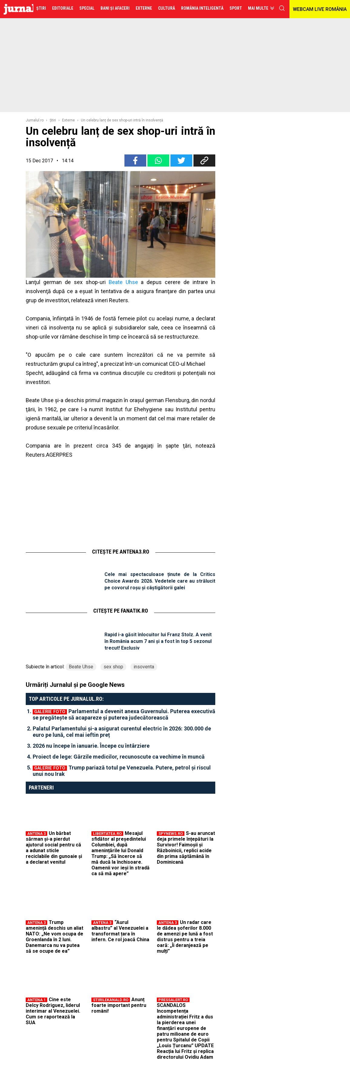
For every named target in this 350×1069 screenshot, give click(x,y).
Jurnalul (32, 9)
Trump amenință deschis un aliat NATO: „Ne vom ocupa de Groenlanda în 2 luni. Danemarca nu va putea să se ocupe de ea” (54, 936)
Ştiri (53, 120)
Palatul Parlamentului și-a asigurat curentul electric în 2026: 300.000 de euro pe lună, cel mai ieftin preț (122, 731)
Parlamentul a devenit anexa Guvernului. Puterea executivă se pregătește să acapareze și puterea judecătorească (124, 714)
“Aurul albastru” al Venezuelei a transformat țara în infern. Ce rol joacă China (120, 930)
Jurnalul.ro (35, 120)
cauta (281, 8)
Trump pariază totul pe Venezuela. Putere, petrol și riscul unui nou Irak (122, 770)
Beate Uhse (123, 282)
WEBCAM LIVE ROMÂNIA (320, 9)
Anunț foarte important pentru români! (118, 1005)
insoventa (144, 667)
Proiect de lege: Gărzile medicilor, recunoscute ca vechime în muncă (119, 756)
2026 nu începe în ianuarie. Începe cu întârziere (91, 746)
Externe (68, 120)
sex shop (113, 667)
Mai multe (258, 8)
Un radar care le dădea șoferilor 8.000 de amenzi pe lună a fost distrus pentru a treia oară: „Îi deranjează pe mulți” (185, 936)
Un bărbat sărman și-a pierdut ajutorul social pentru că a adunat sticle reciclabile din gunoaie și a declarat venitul (54, 847)
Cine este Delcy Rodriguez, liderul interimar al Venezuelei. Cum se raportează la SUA (53, 1011)
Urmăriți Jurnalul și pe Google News (75, 684)
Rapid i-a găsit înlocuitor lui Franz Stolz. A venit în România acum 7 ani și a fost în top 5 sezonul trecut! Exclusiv (158, 641)
